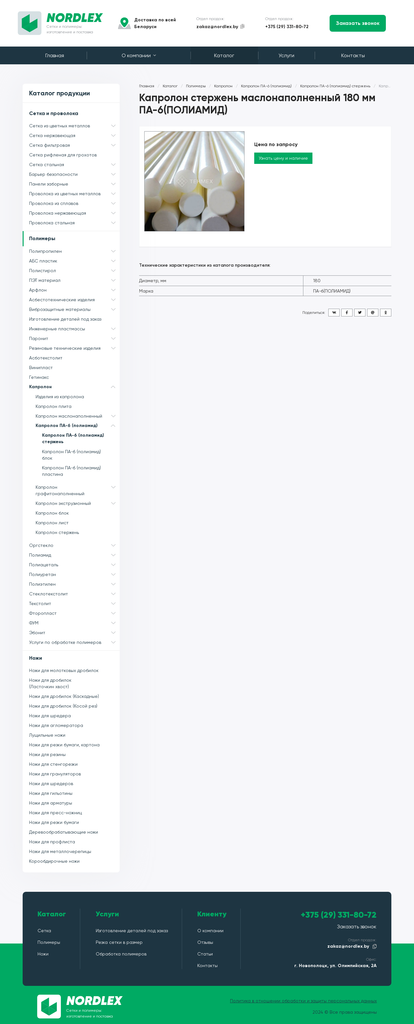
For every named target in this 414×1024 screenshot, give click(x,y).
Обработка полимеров (121, 953)
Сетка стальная (74, 164)
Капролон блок (52, 513)
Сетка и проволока (53, 113)
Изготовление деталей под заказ (65, 319)
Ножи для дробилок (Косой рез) (63, 706)
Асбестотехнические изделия (74, 299)
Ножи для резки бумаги (54, 822)
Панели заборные (74, 184)
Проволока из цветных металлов (74, 193)
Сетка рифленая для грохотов (63, 154)
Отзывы (205, 942)
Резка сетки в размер (119, 942)
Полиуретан (74, 574)
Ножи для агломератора (56, 725)
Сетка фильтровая (74, 145)
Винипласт (41, 367)
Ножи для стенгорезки (53, 764)
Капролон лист (52, 522)
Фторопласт (74, 613)
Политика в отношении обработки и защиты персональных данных (303, 1000)
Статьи (205, 953)
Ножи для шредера (50, 715)
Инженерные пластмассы (74, 329)
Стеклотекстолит (74, 594)
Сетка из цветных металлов (74, 126)
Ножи (35, 658)
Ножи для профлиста (52, 841)
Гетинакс (39, 377)
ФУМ (74, 623)
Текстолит (74, 603)
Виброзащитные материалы (74, 309)
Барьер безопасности (74, 174)
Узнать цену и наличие (283, 158)
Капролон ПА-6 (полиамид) (78, 426)
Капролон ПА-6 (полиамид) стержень (73, 438)
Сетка (44, 930)
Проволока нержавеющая (74, 213)
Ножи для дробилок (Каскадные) (64, 696)
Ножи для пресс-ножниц (55, 812)
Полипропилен (74, 251)
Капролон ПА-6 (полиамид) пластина (71, 471)
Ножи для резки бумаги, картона (64, 744)
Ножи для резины (47, 754)
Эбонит (74, 632)
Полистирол (74, 270)
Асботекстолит (45, 357)
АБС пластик (74, 261)
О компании (139, 55)
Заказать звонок (357, 23)
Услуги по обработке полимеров (74, 642)
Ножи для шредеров (51, 783)
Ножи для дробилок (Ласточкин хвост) (50, 683)
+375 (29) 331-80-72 (287, 26)
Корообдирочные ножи (54, 861)
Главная (54, 55)
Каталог (224, 55)
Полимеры (42, 238)
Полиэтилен (74, 584)
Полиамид (74, 555)
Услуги (286, 55)
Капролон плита (53, 406)
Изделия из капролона (60, 396)
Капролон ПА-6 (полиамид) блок (71, 455)
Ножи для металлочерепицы (60, 851)
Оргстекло (74, 545)
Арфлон (74, 290)
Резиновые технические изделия (74, 348)
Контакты (353, 55)
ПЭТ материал (74, 280)
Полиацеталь (74, 565)
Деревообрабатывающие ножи (63, 832)
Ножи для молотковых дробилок (64, 670)
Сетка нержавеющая (74, 135)
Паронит (74, 338)
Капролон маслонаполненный (78, 416)
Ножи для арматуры (50, 802)
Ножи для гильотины (50, 793)
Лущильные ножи (47, 735)
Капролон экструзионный (78, 503)
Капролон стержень (57, 532)
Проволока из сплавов (74, 203)
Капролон (74, 387)
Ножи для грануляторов (55, 773)
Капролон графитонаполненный (78, 489)
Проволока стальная (74, 223)
